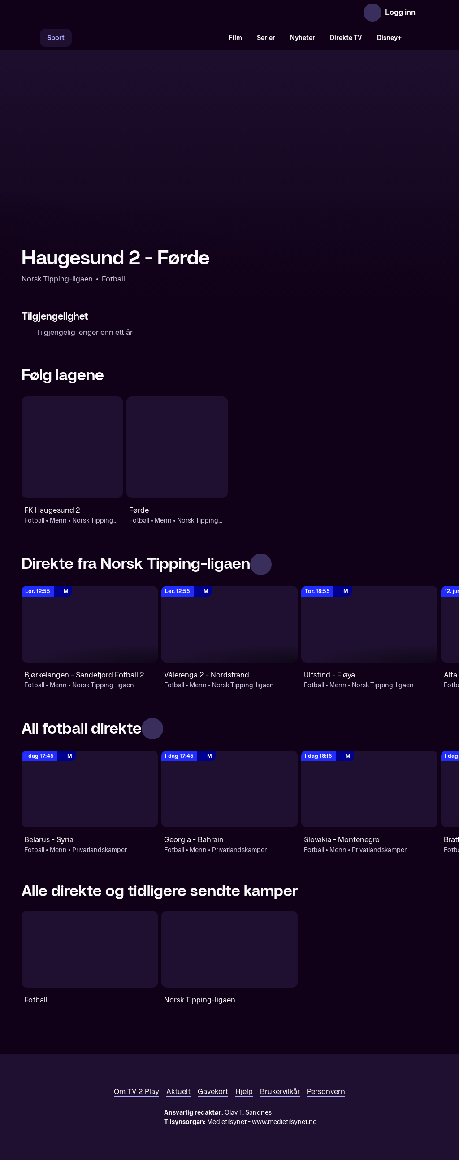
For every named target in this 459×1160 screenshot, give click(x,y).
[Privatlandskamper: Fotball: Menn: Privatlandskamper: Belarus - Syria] (90, 789)
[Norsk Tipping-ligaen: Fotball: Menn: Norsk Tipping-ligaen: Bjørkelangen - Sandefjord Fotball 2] (90, 624)
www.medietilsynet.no (284, 1122)
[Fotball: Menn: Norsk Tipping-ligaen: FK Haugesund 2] (72, 447)
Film (235, 38)
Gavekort (213, 1091)
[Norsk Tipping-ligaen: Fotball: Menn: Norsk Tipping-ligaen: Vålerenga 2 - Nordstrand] (229, 624)
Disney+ (389, 38)
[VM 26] (146, 38)
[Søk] (30, 38)
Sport (56, 38)
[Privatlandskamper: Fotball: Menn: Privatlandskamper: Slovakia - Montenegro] (369, 789)
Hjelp (244, 1091)
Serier (266, 38)
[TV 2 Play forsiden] (89, 13)
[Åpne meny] (428, 13)
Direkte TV (346, 38)
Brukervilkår (280, 1091)
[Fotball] (90, 949)
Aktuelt (178, 1091)
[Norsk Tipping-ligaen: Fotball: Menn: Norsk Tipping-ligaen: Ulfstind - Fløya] (369, 624)
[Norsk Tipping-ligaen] (229, 949)
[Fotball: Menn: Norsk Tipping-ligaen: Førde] (177, 447)
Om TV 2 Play (136, 1091)
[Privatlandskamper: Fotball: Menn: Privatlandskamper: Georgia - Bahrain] (229, 789)
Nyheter (302, 38)
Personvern (326, 1091)
